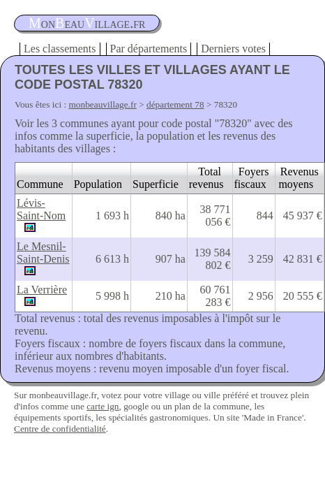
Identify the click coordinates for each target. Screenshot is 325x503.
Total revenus (206, 178)
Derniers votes (233, 48)
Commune (40, 184)
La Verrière (42, 290)
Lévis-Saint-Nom (41, 209)
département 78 (175, 104)
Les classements (60, 48)
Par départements (149, 48)
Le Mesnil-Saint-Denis (43, 252)
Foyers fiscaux (251, 178)
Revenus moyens (298, 178)
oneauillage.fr (87, 23)
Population (98, 184)
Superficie (156, 184)
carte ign (102, 406)
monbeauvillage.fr (103, 104)
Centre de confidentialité (60, 428)
